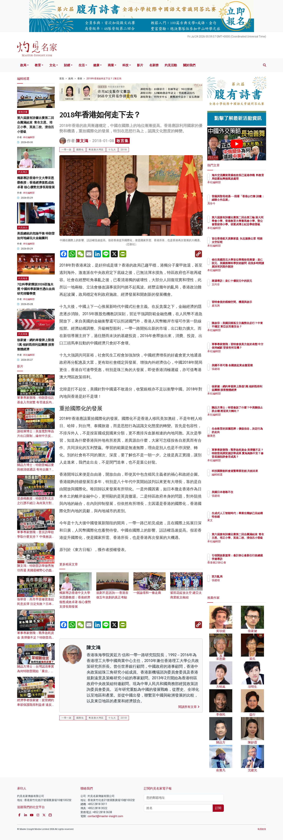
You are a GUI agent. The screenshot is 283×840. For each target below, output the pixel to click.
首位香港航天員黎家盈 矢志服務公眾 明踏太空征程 (248, 242)
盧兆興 (238, 309)
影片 (140, 65)
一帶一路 (66, 149)
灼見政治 (22, 227)
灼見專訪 (22, 172)
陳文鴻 (82, 140)
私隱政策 (262, 829)
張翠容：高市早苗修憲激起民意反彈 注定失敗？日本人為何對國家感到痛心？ (36, 603)
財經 (67, 65)
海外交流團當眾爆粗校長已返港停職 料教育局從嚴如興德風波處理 (249, 179)
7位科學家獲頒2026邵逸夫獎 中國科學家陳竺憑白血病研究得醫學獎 (36, 288)
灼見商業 (22, 334)
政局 (23, 65)
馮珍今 (238, 206)
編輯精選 (239, 478)
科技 (125, 65)
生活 (82, 65)
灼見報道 (22, 278)
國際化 (80, 149)
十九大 (112, 149)
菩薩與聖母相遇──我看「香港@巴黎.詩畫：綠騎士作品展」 (249, 200)
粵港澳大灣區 (96, 149)
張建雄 (238, 372)
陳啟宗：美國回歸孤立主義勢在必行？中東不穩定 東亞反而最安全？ (249, 326)
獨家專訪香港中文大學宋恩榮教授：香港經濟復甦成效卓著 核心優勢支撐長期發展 (75, 593)
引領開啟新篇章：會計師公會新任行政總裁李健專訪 (249, 559)
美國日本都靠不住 (245, 492)
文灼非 (238, 287)
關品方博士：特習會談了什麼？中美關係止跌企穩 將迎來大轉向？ (249, 411)
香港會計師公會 (243, 565)
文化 (52, 65)
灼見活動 (171, 65)
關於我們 (189, 65)
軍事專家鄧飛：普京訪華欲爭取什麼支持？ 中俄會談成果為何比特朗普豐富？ (36, 536)
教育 (38, 65)
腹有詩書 (22, 112)
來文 (237, 520)
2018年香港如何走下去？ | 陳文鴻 (103, 78)
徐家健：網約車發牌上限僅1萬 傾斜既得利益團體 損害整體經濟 (35, 344)
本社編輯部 (29, 137)
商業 (111, 65)
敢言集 (122, 140)
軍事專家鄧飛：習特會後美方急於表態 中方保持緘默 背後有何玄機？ (249, 348)
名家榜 (154, 65)
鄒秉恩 (238, 435)
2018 (124, 149)
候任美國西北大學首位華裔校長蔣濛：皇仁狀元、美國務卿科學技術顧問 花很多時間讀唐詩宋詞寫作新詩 (249, 266)
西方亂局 (239, 576)
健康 (96, 65)
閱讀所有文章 (188, 707)
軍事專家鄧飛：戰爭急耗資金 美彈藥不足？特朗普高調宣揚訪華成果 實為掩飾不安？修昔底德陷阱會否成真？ (249, 456)
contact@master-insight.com (105, 816)
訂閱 (218, 808)
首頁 (61, 78)
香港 (79, 78)
